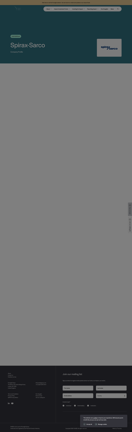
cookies (95, 418)
